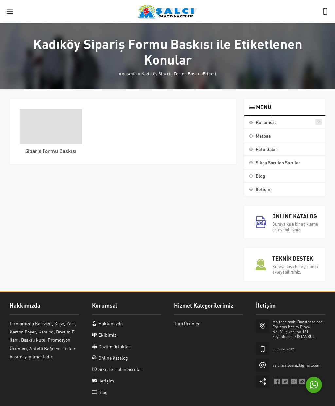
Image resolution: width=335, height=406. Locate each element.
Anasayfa (128, 73)
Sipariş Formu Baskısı (50, 150)
